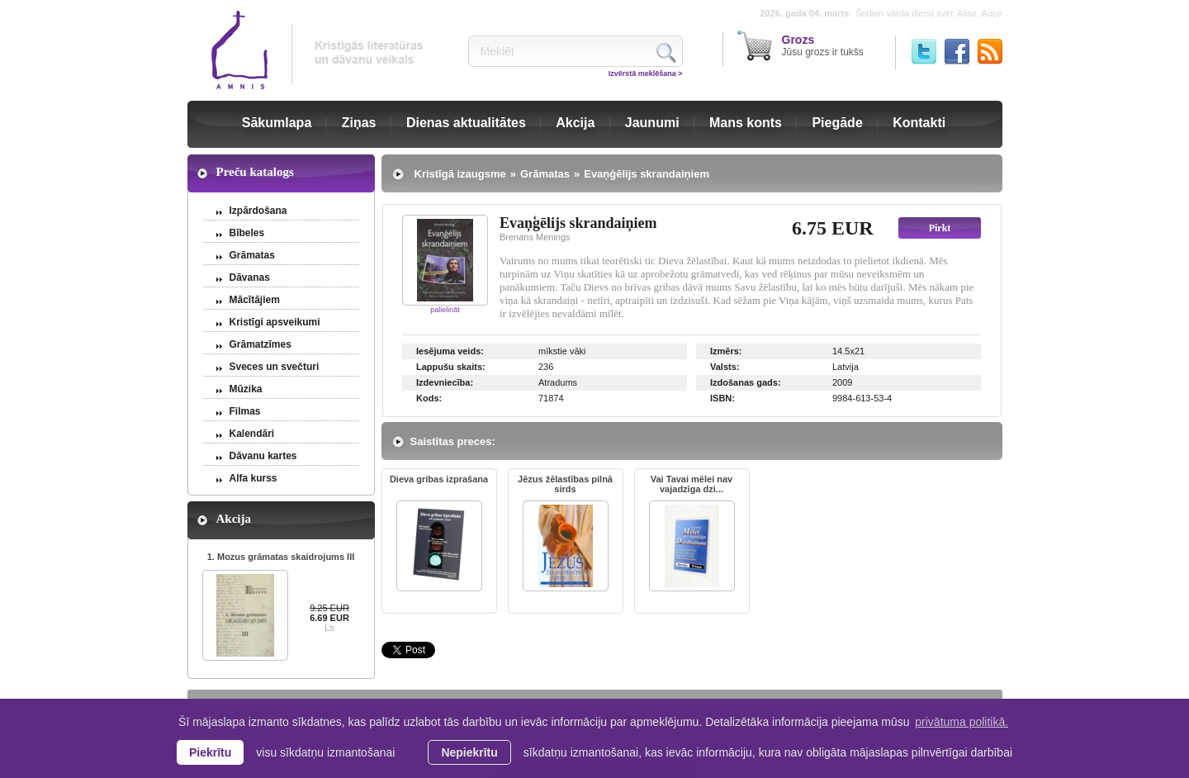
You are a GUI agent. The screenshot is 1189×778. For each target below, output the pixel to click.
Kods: (429, 398)
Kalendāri (252, 433)
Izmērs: (726, 351)
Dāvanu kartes (263, 456)
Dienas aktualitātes (466, 123)
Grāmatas (252, 255)
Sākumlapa (276, 123)
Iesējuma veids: (450, 351)
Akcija (575, 123)
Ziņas (359, 123)
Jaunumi (652, 123)
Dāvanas (250, 277)
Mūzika (246, 389)
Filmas (245, 411)
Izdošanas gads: (745, 382)
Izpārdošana (258, 210)
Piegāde (837, 123)
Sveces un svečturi (275, 366)
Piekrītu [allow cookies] (210, 752)
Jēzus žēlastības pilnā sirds (565, 484)
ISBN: (722, 398)
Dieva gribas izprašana (439, 479)
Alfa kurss (253, 478)
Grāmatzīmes (260, 344)
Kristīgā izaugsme (460, 174)
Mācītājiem (255, 300)
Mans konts (745, 123)
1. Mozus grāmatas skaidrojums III (281, 557)
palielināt (445, 310)
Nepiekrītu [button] (469, 752)
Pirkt (940, 228)
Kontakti (919, 123)
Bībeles (247, 233)
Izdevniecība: (444, 382)
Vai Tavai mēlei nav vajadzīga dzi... (691, 484)
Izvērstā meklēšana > (646, 73)
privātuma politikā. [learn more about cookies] (961, 721)
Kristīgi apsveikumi (275, 322)
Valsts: (724, 367)
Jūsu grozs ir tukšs (823, 45)
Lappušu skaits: (451, 367)
